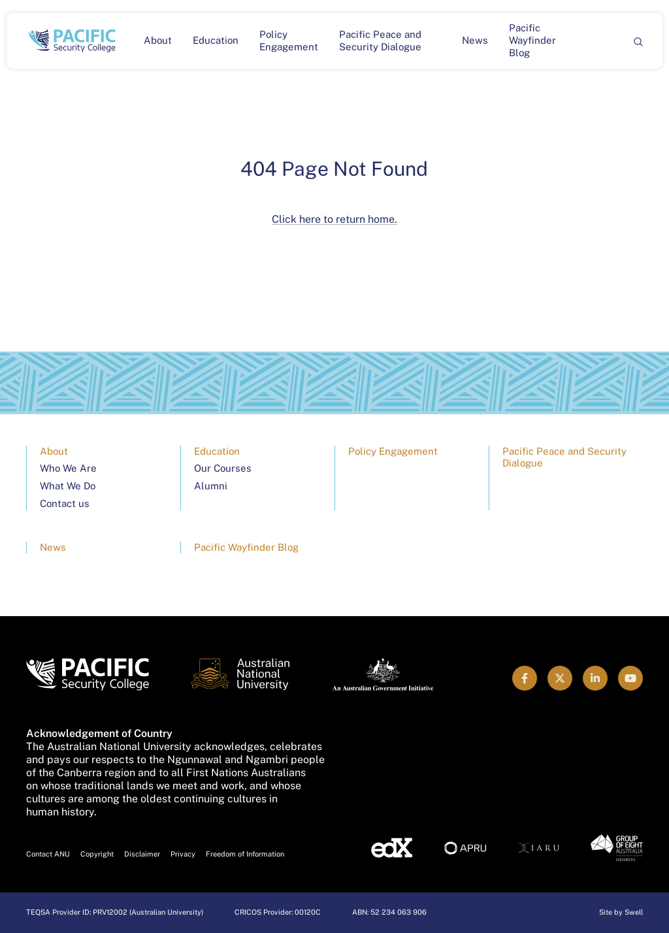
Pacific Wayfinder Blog (532, 40)
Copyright (97, 854)
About (158, 40)
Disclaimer (142, 854)
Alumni (210, 485)
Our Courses (223, 468)
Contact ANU (48, 854)
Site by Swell (621, 912)
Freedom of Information (245, 854)
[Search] (638, 41)
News (475, 40)
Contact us (65, 503)
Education (215, 40)
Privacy (183, 854)
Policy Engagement (288, 40)
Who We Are (68, 468)
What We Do (67, 485)
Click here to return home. (334, 219)
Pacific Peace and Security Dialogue (380, 40)
